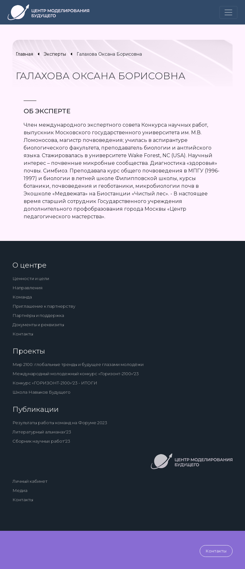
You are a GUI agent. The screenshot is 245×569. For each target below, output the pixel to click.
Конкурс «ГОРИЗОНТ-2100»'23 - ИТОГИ (54, 382)
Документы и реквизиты (38, 324)
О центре (29, 265)
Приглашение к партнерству (43, 306)
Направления (27, 287)
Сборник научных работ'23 (41, 441)
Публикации (35, 409)
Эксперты (55, 54)
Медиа (19, 490)
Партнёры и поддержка (38, 315)
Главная (24, 54)
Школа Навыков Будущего (41, 392)
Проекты (28, 351)
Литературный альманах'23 (41, 431)
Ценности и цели (30, 278)
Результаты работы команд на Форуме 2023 (59, 422)
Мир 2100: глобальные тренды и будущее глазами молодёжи (78, 364)
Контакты (22, 333)
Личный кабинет (30, 481)
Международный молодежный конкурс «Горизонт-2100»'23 (75, 373)
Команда (22, 296)
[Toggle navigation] (228, 12)
